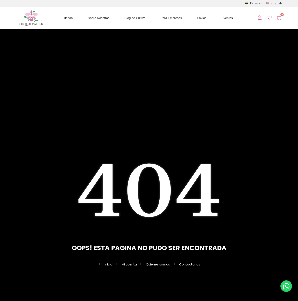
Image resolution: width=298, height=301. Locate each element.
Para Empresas (171, 18)
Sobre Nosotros (98, 18)
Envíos (202, 18)
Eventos (227, 18)
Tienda (68, 18)
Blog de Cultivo (135, 18)
